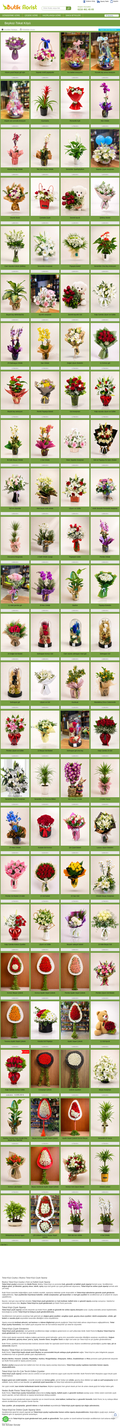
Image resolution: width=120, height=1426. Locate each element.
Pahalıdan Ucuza (27, 30)
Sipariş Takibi (103, 1)
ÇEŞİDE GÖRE (31, 15)
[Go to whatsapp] (6, 1419)
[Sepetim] (115, 1414)
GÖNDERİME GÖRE (11, 15)
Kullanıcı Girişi (89, 1)
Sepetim (114, 1)
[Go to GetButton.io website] (5, 1423)
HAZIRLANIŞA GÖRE (52, 15)
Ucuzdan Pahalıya (9, 30)
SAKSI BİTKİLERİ (73, 15)
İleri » (6, 1245)
